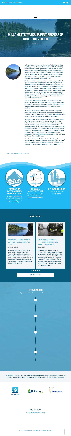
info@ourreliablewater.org (57, 377)
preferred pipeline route (44, 65)
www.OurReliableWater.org (42, 134)
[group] (21, 245)
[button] (31, 270)
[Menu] (35, 16)
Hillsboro (8, 153)
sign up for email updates (42, 125)
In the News (14, 153)
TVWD (27, 153)
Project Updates (21, 153)
